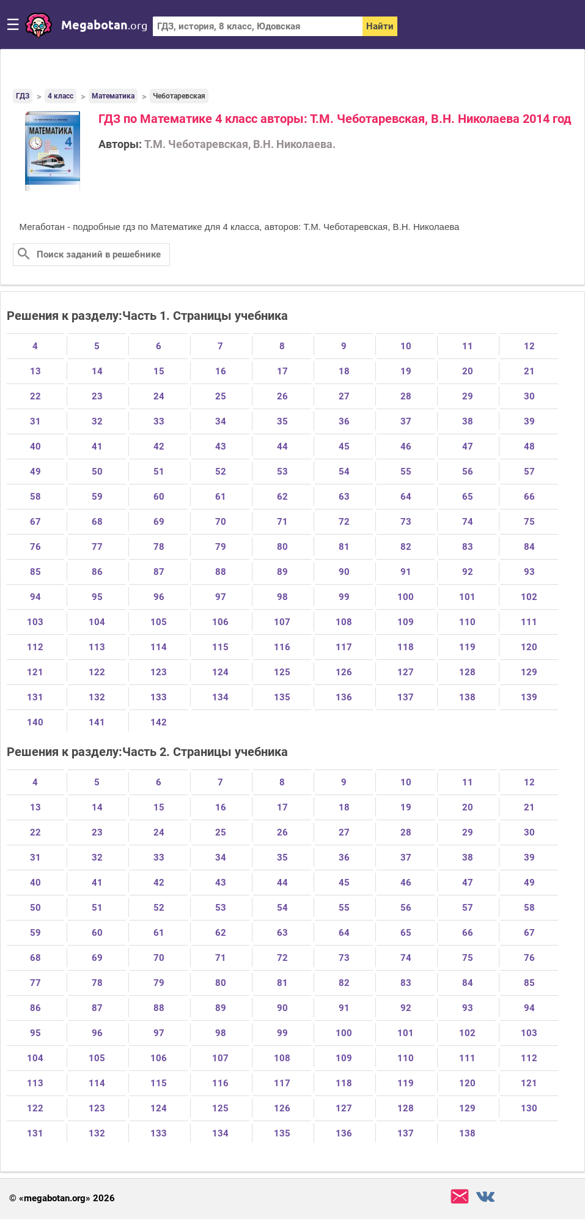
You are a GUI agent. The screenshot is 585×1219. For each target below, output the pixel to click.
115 (220, 647)
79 (220, 546)
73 (405, 521)
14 (97, 371)
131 (35, 697)
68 (97, 521)
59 (97, 496)
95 (97, 596)
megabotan (104, 24)
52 (220, 471)
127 (405, 672)
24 (158, 396)
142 (158, 722)
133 (158, 697)
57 (529, 471)
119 (467, 647)
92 (467, 571)
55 (405, 471)
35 (282, 421)
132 (97, 697)
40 (35, 446)
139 (529, 697)
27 (344, 396)
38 (467, 421)
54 (344, 471)
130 (529, 1108)
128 (467, 672)
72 (344, 521)
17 (282, 371)
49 (35, 471)
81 (344, 546)
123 (158, 672)
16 (220, 371)
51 (158, 471)
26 (282, 396)
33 (158, 421)
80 (282, 546)
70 (220, 521)
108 (344, 622)
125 (282, 672)
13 (35, 371)
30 (529, 396)
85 (35, 571)
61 (220, 496)
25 (220, 396)
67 (35, 521)
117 (344, 647)
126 (344, 672)
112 (35, 647)
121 (35, 672)
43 (220, 446)
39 (529, 421)
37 (405, 421)
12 (529, 346)
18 (344, 371)
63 (344, 496)
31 (35, 421)
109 (405, 622)
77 (97, 546)
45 (344, 446)
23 (97, 396)
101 (467, 596)
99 (344, 596)
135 (282, 697)
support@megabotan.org (460, 1196)
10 (405, 346)
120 (529, 647)
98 (282, 596)
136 (344, 697)
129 (529, 672)
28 (405, 396)
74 (467, 521)
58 (35, 496)
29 (467, 396)
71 (282, 521)
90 (344, 571)
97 (220, 596)
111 (529, 622)
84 (529, 546)
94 (35, 596)
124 (220, 672)
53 (282, 471)
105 (158, 622)
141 (97, 722)
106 (220, 622)
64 (405, 496)
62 (282, 496)
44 (282, 446)
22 (35, 396)
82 (405, 546)
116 (282, 647)
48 (529, 446)
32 (97, 421)
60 (158, 496)
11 (467, 346)
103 (35, 622)
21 (529, 371)
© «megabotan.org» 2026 (62, 1198)
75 (529, 521)
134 (220, 697)
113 (97, 647)
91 (405, 571)
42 (158, 446)
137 (405, 697)
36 (344, 421)
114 (158, 647)
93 (529, 571)
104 (97, 622)
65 (467, 496)
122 (97, 672)
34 (220, 421)
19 (405, 371)
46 (405, 446)
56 (467, 471)
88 (220, 571)
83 (467, 546)
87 (158, 571)
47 (467, 446)
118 (405, 647)
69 (158, 521)
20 (467, 371)
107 (282, 622)
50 (97, 471)
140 (35, 722)
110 (467, 622)
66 (529, 496)
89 (282, 571)
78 (158, 546)
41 (97, 446)
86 (97, 571)
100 (405, 596)
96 (158, 596)
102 (529, 596)
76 (35, 546)
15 (158, 371)
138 (467, 697)
